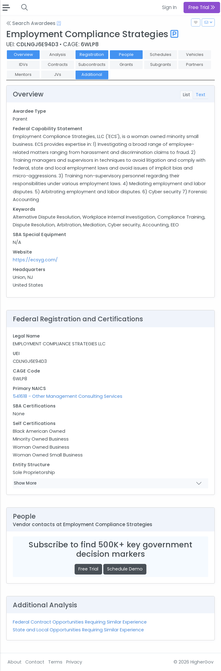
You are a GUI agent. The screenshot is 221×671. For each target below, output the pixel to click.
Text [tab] (200, 94)
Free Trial (88, 569)
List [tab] (186, 94)
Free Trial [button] (202, 7)
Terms (55, 662)
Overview (23, 54)
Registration (92, 54)
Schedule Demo (125, 569)
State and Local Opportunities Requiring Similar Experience (78, 630)
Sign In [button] (169, 7)
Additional (91, 74)
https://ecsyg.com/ (35, 260)
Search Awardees (31, 23)
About (14, 662)
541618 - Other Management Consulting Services (67, 396)
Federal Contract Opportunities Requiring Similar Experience (80, 622)
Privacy (74, 662)
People (126, 54)
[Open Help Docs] (59, 23)
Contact (34, 662)
